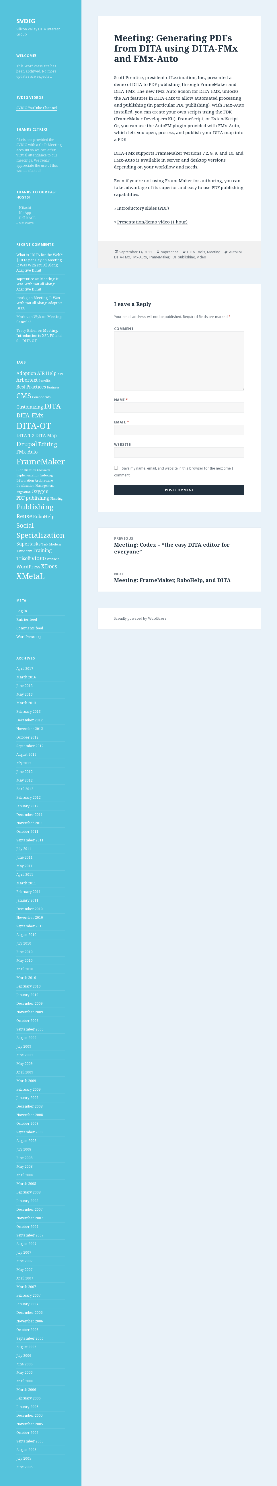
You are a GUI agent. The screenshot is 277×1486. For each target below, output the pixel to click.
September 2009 (30, 1029)
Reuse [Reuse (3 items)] (24, 516)
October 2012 (27, 737)
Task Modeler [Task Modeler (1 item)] (51, 544)
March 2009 (26, 1080)
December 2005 (29, 1415)
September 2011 (30, 840)
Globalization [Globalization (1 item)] (26, 470)
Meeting (214, 252)
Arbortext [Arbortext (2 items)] (27, 380)
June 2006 (24, 1364)
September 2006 (30, 1338)
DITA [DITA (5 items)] (52, 406)
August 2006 (26, 1346)
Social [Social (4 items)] (25, 525)
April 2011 (24, 874)
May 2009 (24, 1063)
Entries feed (26, 619)
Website (122, 444)
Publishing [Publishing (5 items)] (35, 506)
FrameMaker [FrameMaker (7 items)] (40, 461)
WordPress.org (28, 636)
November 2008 (29, 1114)
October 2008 (27, 1123)
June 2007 (24, 1261)
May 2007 (24, 1269)
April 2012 (24, 788)
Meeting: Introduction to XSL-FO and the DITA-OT (39, 335)
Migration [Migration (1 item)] (23, 492)
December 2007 (29, 1209)
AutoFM (235, 252)
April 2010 (24, 969)
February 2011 (28, 891)
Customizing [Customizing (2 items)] (29, 407)
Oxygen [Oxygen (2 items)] (40, 491)
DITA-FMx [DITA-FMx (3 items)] (29, 415)
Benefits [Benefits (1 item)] (44, 380)
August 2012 (26, 754)
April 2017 (24, 668)
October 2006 (27, 1329)
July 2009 (23, 1046)
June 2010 (24, 951)
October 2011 (27, 831)
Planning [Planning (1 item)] (56, 498)
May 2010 (24, 960)
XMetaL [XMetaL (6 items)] (30, 576)
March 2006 (26, 1389)
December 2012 (29, 720)
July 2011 (23, 848)
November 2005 (29, 1424)
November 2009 (29, 1012)
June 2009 (24, 1055)
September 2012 (30, 745)
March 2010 (26, 977)
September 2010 (30, 926)
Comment (124, 328)
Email (121, 422)
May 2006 (24, 1372)
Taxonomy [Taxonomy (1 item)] (24, 551)
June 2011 (24, 857)
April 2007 (24, 1278)
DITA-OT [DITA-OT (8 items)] (33, 425)
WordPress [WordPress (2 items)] (28, 567)
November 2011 (29, 822)
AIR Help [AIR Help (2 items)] (46, 373)
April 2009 (24, 1072)
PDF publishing (183, 257)
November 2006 (29, 1321)
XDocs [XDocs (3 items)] (49, 566)
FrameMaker (159, 257)
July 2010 (23, 943)
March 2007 (26, 1286)
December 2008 (29, 1106)
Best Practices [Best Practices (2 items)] (31, 387)
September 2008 (30, 1132)
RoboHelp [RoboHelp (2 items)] (43, 516)
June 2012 (24, 771)
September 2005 (30, 1441)
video (201, 257)
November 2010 (29, 917)
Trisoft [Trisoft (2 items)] (23, 558)
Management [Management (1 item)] (44, 486)
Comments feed (29, 628)
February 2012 (28, 797)
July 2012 (23, 763)
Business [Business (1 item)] (53, 387)
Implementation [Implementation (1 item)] (27, 475)
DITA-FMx (122, 257)
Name (121, 399)
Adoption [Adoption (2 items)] (26, 373)
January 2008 (27, 1200)
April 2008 (24, 1175)
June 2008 (24, 1157)
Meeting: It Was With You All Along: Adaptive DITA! (39, 265)
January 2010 (27, 994)
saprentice (25, 278)
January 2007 (27, 1304)
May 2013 (24, 694)
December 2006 (29, 1312)
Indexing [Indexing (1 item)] (46, 475)
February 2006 (28, 1398)
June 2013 (24, 685)
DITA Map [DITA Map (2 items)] (46, 435)
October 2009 (27, 1020)
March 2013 (26, 702)
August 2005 (26, 1449)
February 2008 (28, 1192)
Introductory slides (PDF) (143, 208)
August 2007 (26, 1243)
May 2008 (24, 1166)
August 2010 (26, 934)
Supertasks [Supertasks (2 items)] (28, 544)
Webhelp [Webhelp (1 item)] (53, 559)
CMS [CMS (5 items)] (23, 395)
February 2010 (28, 986)
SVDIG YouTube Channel (36, 107)
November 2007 (29, 1218)
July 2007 (23, 1252)
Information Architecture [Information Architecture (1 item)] (34, 480)
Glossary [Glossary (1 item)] (43, 470)
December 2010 (29, 908)
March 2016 (26, 677)
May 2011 (24, 865)
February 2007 (28, 1295)
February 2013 (28, 711)
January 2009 (27, 1097)
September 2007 (30, 1235)
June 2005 (24, 1467)
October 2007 (27, 1226)
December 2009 (29, 1003)
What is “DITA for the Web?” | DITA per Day (39, 257)
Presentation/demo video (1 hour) (152, 222)
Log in (21, 610)
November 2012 (29, 728)
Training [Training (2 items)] (42, 550)
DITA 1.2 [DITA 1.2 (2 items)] (25, 435)
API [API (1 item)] (60, 374)
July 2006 (23, 1355)
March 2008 (26, 1183)
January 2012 (27, 806)
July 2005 (23, 1458)
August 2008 (26, 1140)
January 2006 (27, 1406)
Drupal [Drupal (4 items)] (26, 443)
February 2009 (28, 1089)
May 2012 (24, 780)
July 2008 (23, 1149)
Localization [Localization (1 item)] (25, 486)
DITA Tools (196, 252)
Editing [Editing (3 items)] (47, 444)
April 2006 (24, 1381)
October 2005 (27, 1432)
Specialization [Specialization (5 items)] (40, 535)
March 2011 (26, 883)
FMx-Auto (139, 257)
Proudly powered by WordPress (140, 618)
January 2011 (27, 900)
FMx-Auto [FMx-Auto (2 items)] (27, 452)
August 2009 (26, 1037)
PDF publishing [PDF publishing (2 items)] (32, 498)
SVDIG (26, 20)
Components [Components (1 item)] (41, 397)
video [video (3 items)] (39, 558)
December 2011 (29, 814)
